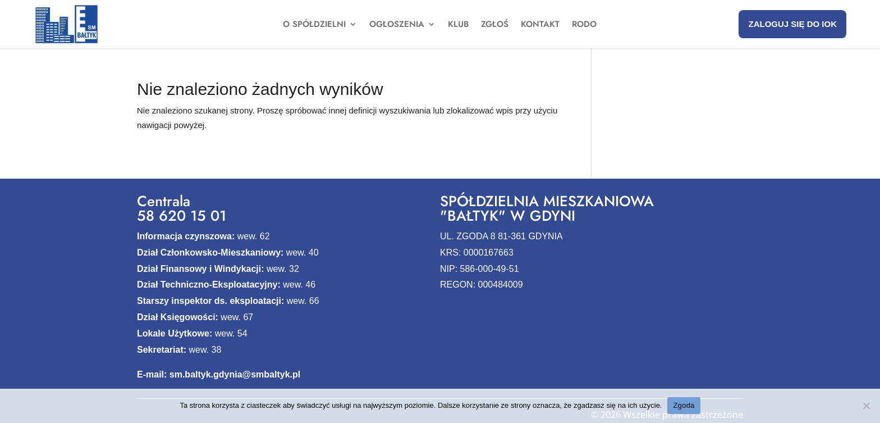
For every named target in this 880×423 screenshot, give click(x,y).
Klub (458, 25)
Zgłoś (494, 25)
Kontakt (540, 25)
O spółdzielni (314, 25)
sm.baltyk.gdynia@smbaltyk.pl (234, 374)
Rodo (584, 25)
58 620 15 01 (181, 215)
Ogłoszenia (396, 25)
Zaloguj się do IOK (792, 24)
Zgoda (683, 405)
